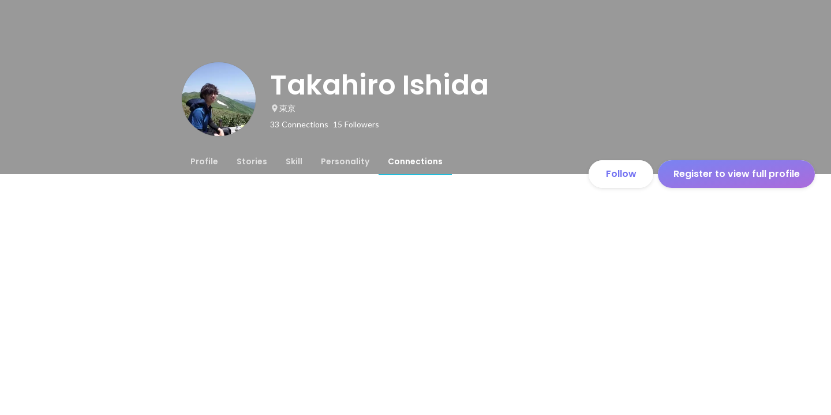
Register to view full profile (736, 173)
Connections (415, 161)
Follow (621, 173)
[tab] (204, 161)
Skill (294, 161)
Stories (252, 161)
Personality (345, 161)
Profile (204, 161)
